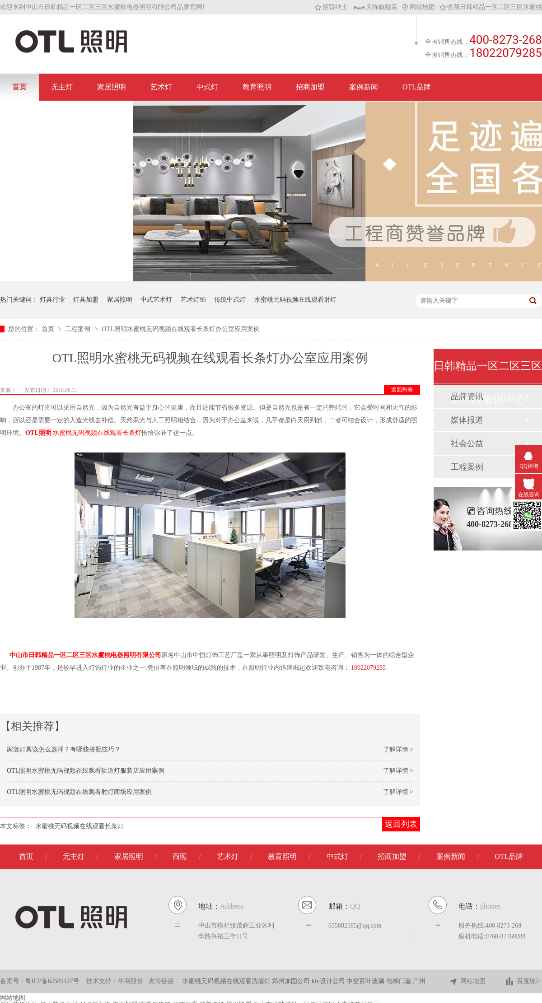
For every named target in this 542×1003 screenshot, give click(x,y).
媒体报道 (467, 420)
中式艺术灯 (156, 299)
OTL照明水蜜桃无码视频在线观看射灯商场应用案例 (79, 791)
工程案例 (78, 329)
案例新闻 (363, 87)
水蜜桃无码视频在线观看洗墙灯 (227, 981)
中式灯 (207, 87)
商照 (180, 856)
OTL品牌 (416, 87)
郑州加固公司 (292, 981)
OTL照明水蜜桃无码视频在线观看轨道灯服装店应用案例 (85, 770)
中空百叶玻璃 (366, 981)
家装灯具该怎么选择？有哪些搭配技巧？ (64, 749)
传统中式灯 (230, 299)
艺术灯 (161, 87)
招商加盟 (310, 87)
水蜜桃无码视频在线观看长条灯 (79, 826)
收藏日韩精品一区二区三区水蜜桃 (490, 7)
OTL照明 (38, 432)
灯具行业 (52, 299)
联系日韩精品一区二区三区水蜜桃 (66, 114)
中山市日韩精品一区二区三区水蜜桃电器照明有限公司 (85, 655)
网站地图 (418, 7)
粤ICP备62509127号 (52, 981)
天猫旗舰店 (375, 7)
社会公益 (467, 443)
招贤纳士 (331, 7)
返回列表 (402, 390)
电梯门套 (399, 981)
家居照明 (111, 87)
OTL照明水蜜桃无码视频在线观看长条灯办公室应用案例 (180, 329)
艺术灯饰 (193, 299)
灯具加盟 (85, 299)
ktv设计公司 (329, 981)
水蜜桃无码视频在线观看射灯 (295, 299)
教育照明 (257, 87)
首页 (19, 87)
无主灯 (62, 87)
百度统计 (523, 981)
